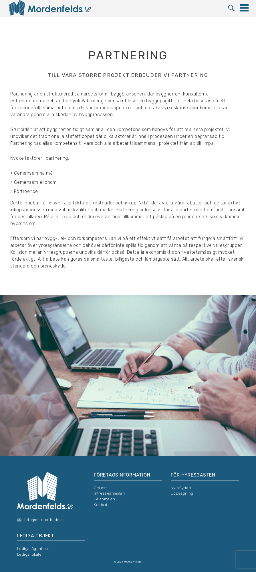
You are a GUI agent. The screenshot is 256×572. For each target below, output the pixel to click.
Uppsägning (182, 493)
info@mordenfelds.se (44, 520)
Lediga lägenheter (34, 548)
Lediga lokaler (30, 554)
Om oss (101, 488)
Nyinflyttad (181, 488)
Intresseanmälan (109, 493)
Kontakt (100, 505)
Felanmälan (104, 499)
